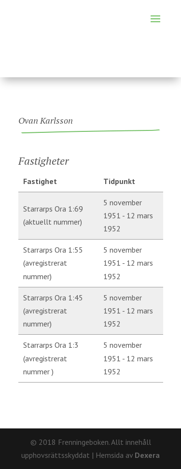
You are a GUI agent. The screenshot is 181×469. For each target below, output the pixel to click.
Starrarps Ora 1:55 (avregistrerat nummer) (53, 263)
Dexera (147, 455)
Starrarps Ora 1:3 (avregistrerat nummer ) (51, 358)
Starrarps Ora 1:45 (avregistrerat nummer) (53, 310)
